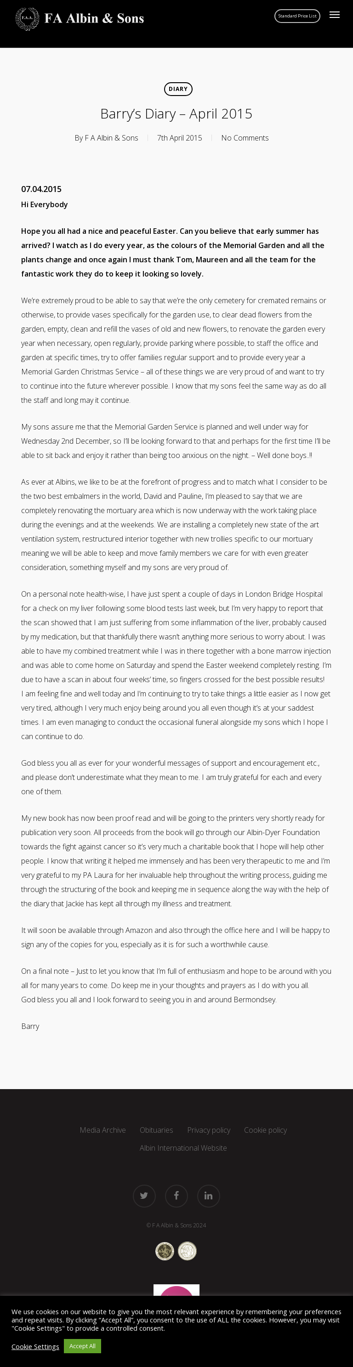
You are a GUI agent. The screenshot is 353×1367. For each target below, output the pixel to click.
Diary (178, 89)
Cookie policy (265, 1130)
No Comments (245, 138)
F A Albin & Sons (111, 138)
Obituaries (156, 1130)
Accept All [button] (82, 1346)
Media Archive (103, 1130)
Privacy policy (208, 1130)
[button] (335, 14)
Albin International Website (183, 1148)
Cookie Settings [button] (35, 1346)
